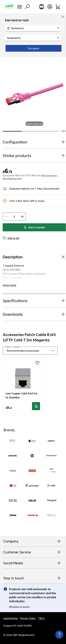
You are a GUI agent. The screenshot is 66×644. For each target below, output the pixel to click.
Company (33, 541)
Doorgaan (33, 48)
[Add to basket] (36, 406)
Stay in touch (33, 578)
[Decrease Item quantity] (6, 216)
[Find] (27, 6)
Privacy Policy (28, 618)
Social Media (33, 563)
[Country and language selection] (41, 6)
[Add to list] (11, 238)
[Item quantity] (14, 216)
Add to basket (34, 227)
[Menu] (19, 6)
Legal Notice (10, 618)
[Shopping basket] (58, 6)
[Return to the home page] (9, 7)
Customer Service (33, 552)
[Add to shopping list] (37, 363)
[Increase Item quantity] (22, 216)
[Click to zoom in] (34, 94)
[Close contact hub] (59, 635)
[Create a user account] (49, 6)
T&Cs (41, 618)
